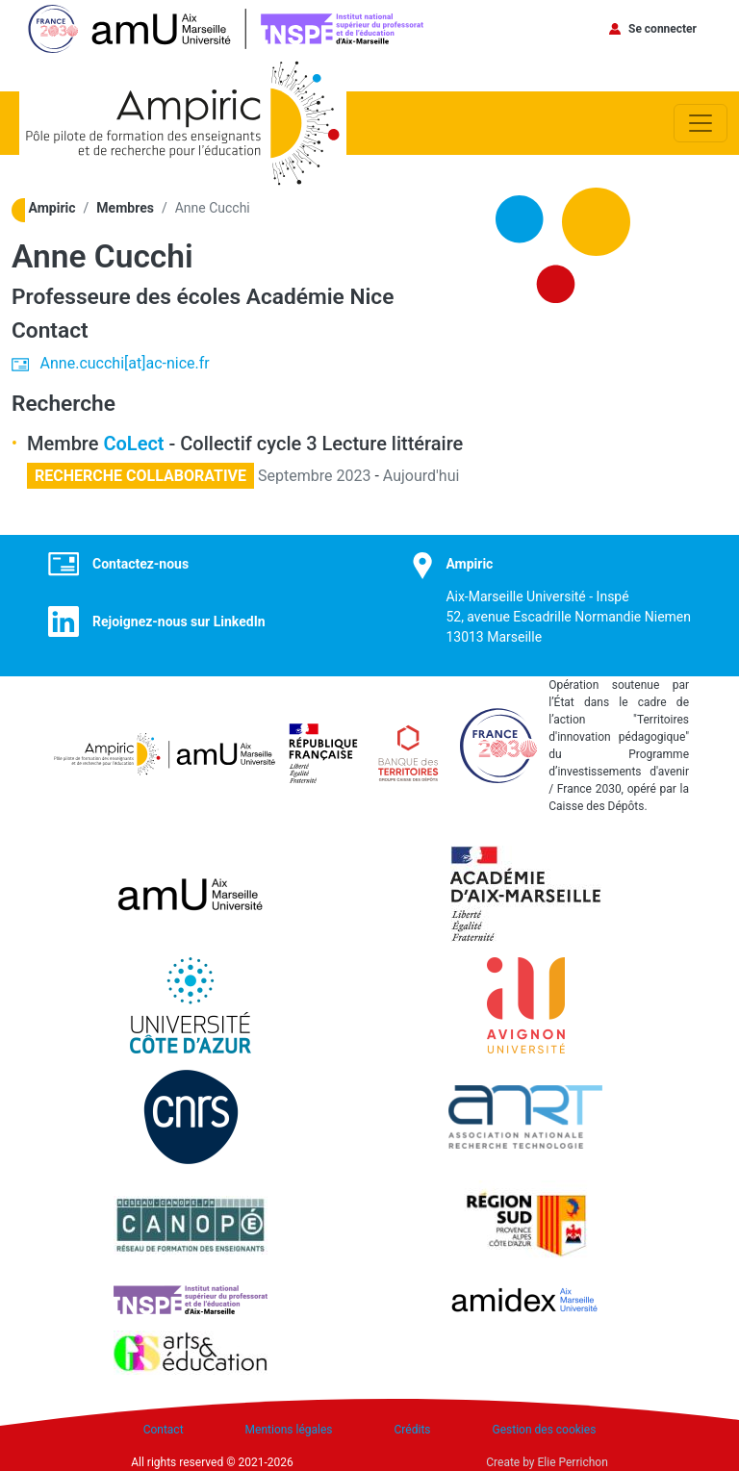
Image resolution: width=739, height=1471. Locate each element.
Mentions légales (289, 1429)
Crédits (413, 1429)
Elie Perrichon (573, 1462)
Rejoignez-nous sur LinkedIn (179, 621)
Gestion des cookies (545, 1429)
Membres (125, 208)
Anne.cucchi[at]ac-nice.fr (125, 363)
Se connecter (662, 29)
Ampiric (52, 208)
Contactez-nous (140, 563)
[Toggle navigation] (700, 123)
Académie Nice (320, 297)
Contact (163, 1429)
